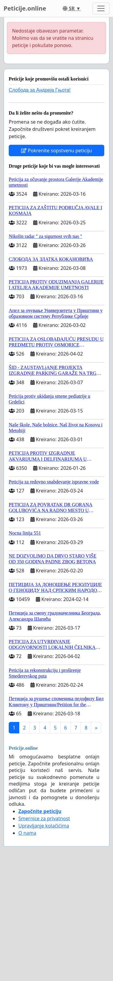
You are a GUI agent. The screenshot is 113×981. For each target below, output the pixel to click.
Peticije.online (25, 8)
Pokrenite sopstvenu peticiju (56, 150)
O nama (27, 833)
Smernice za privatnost (44, 818)
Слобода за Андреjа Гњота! (40, 90)
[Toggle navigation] (101, 8)
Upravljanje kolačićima (43, 825)
